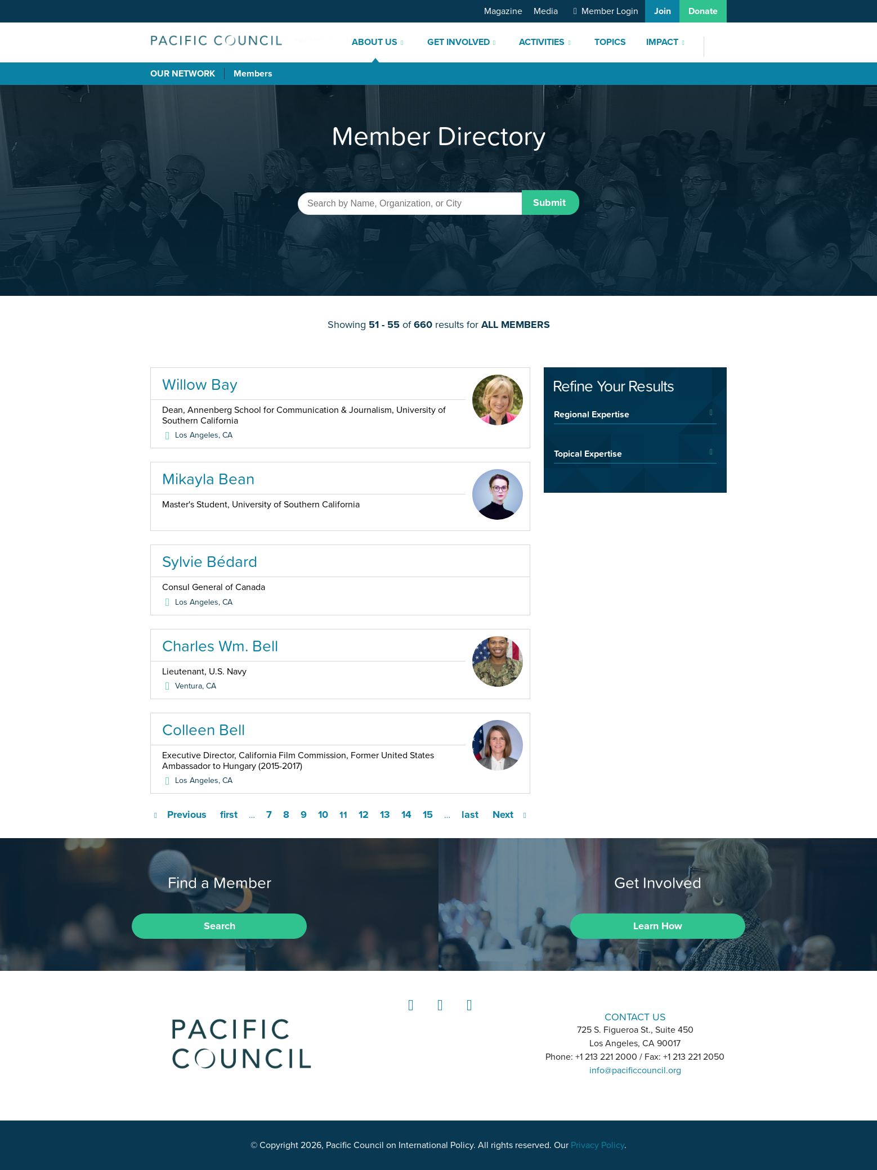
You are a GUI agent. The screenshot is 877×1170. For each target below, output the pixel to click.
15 (428, 814)
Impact (662, 42)
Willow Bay (200, 384)
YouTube (468, 1015)
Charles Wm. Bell (220, 646)
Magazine (503, 11)
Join (662, 11)
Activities (542, 42)
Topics (610, 42)
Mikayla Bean (208, 478)
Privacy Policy (597, 1145)
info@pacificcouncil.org (635, 1070)
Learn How (657, 926)
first (229, 814)
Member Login (609, 11)
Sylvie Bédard (209, 561)
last (470, 814)
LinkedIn (409, 1015)
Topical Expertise (588, 453)
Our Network (182, 73)
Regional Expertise (591, 414)
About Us (374, 42)
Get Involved (458, 42)
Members (253, 73)
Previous (187, 814)
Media (546, 11)
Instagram (438, 1015)
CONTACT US (635, 1016)
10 (323, 814)
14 (406, 814)
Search (219, 926)
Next (503, 814)
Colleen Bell (203, 729)
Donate (703, 11)
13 (385, 814)
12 (364, 814)
